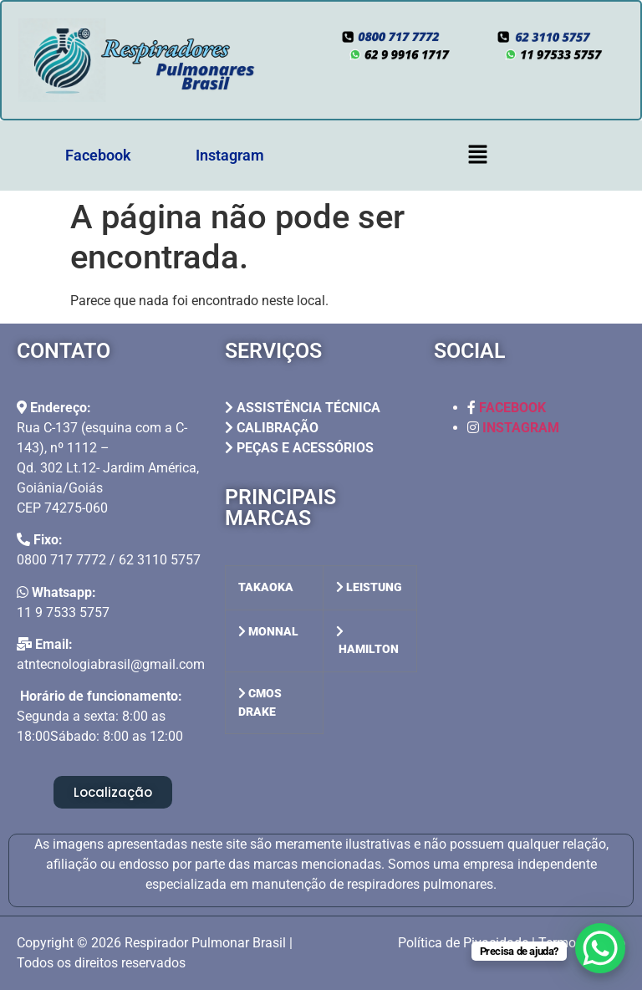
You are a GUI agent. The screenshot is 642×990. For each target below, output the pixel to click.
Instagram (230, 155)
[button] (477, 155)
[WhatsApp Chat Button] (600, 948)
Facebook (98, 155)
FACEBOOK (512, 408)
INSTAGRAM (520, 428)
